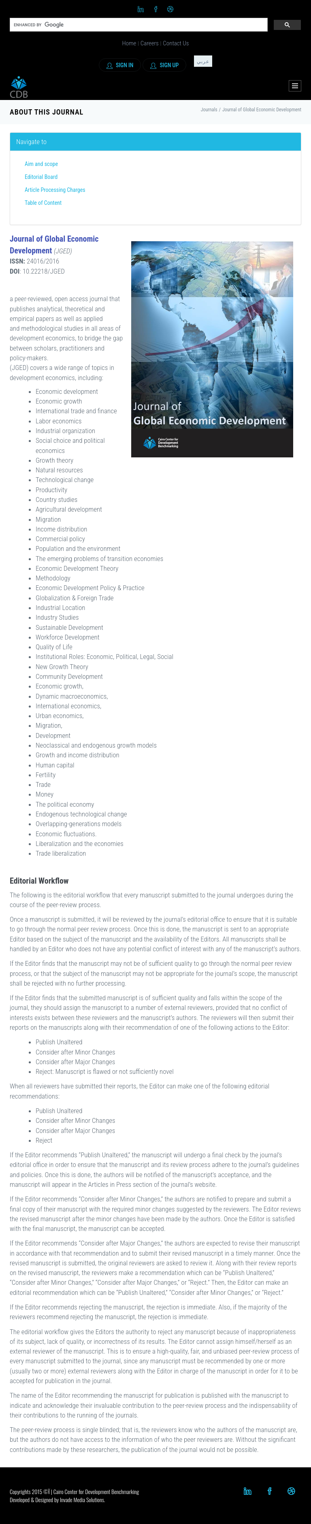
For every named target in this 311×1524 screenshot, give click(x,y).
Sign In (120, 65)
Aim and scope (41, 164)
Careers (150, 43)
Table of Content (43, 203)
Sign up (164, 65)
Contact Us (176, 43)
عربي (203, 61)
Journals (209, 110)
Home (129, 43)
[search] (138, 25)
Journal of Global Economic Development (261, 110)
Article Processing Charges (55, 190)
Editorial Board (41, 177)
